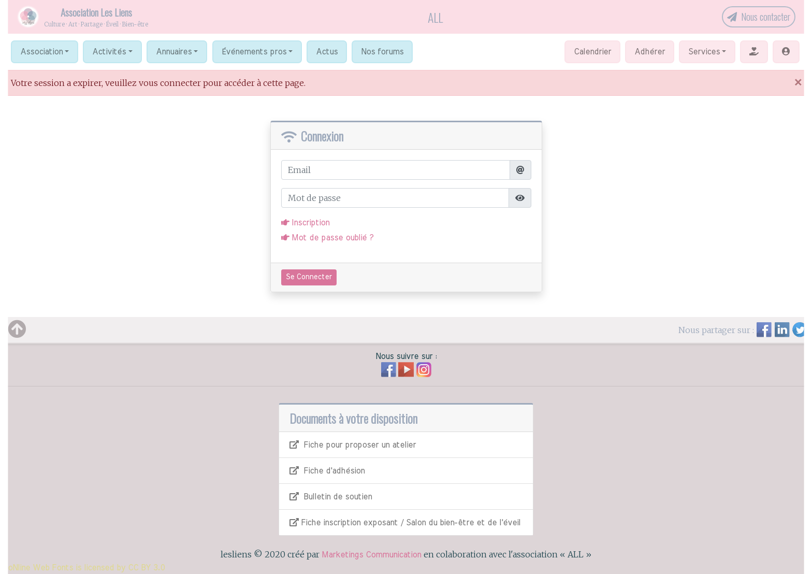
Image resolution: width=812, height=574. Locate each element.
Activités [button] (109, 52)
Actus (327, 52)
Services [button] (704, 52)
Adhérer (649, 52)
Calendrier (592, 52)
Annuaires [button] (174, 52)
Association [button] (41, 52)
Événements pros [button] (254, 52)
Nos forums (382, 52)
